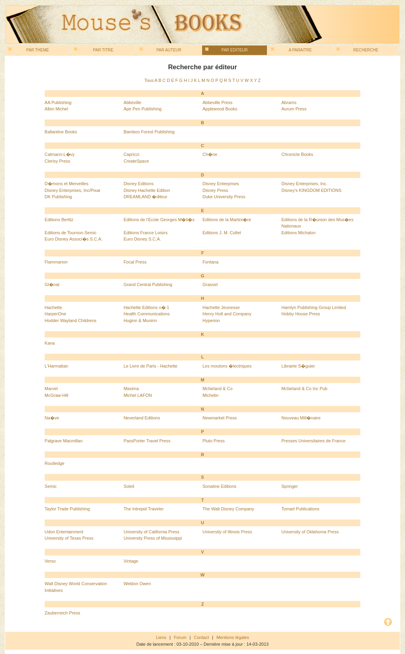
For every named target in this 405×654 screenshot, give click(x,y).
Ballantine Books (61, 131)
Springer (290, 486)
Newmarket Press (219, 417)
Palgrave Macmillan (64, 440)
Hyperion (211, 320)
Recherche (358, 49)
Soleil (128, 486)
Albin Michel (56, 108)
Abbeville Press (217, 102)
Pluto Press (213, 440)
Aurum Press (294, 108)
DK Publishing (58, 196)
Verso (50, 561)
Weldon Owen (137, 583)
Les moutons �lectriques (227, 366)
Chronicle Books (297, 154)
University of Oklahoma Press (310, 531)
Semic (51, 486)
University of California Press (151, 531)
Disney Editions (138, 183)
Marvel (51, 388)
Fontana (210, 262)
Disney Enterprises (220, 183)
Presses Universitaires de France (314, 440)
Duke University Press (223, 196)
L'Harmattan (56, 366)
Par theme (28, 49)
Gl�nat (52, 284)
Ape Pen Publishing (142, 108)
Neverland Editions (141, 417)
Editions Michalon (299, 232)
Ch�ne (209, 154)
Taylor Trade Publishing (67, 508)
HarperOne (55, 313)
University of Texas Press (69, 538)
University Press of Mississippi (152, 538)
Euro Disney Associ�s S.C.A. (73, 239)
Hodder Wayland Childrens (71, 320)
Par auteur (161, 49)
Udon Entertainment (64, 531)
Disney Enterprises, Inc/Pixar (72, 190)
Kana (50, 343)
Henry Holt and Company (227, 313)
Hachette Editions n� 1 (146, 307)
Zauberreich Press (62, 612)
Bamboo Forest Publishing (148, 131)
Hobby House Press (301, 313)
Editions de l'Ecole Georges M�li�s (158, 219)
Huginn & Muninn (140, 320)
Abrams (289, 102)
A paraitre (291, 49)
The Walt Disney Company (228, 508)
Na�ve (52, 417)
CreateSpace (136, 161)
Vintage (130, 561)
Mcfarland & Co (217, 388)
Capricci (131, 154)
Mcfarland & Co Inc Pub (304, 388)
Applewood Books (219, 108)
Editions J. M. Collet (221, 232)
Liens (161, 637)
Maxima (131, 388)
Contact (201, 637)
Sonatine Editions (219, 486)
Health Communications (146, 313)
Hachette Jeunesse (221, 307)
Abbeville (132, 102)
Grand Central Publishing (147, 284)
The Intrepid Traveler (143, 508)
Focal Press (134, 262)
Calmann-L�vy (60, 154)
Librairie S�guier (298, 366)
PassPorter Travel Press (146, 440)
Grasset (210, 284)
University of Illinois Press (227, 531)
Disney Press (215, 190)
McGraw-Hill (56, 395)
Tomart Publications (301, 508)
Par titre (94, 49)
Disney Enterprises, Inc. (304, 183)
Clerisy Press (57, 161)
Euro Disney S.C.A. (142, 239)
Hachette (53, 307)
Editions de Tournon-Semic (71, 232)
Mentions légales (232, 637)
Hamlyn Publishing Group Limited (314, 307)
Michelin (210, 395)
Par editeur (226, 49)
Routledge (54, 463)
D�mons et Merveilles (67, 183)
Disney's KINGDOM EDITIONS (312, 190)
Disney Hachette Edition (146, 190)
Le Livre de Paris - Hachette (150, 366)
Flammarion (56, 262)
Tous (148, 80)
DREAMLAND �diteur (145, 196)
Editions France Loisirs (145, 232)
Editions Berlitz (59, 219)
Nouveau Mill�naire (301, 417)
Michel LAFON (137, 395)
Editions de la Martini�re (226, 219)
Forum (180, 637)
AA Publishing (58, 102)
